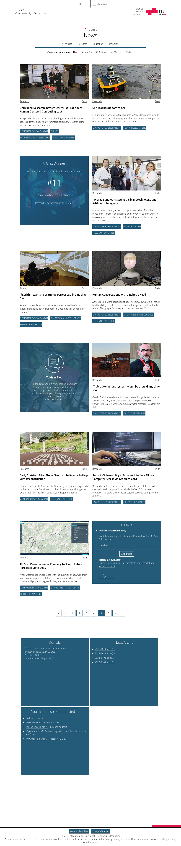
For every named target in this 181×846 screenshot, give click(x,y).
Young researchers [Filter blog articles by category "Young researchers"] (134, 127)
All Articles (67, 43)
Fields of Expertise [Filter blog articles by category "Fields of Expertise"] (63, 137)
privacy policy (112, 839)
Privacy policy (102, 575)
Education (98, 43)
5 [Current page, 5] (101, 613)
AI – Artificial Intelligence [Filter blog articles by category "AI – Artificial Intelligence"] (35, 137)
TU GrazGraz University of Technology (30, 11)
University (114, 43)
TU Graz (89, 29)
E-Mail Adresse (107, 544)
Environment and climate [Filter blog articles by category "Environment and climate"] (65, 587)
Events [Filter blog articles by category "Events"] (54, 131)
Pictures (103, 52)
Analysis (101, 835)
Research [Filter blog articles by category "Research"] (24, 101)
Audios (88, 52)
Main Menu (100, 4)
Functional (88, 835)
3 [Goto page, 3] (86, 613)
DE (80, 4)
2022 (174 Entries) (104, 662)
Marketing (114, 835)
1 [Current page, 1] (72, 613)
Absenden (126, 554)
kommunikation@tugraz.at (37, 658)
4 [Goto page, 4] (94, 613)
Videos (130, 52)
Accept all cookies (79, 831)
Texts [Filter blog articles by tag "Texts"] (84, 101)
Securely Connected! (54, 195)
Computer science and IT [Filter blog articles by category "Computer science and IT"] (34, 131)
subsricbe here (106, 566)
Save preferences (100, 831)
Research (82, 43)
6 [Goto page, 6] (108, 613)
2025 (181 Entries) (104, 649)
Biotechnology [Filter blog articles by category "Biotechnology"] (132, 226)
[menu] (61, 52)
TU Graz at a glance (36, 738)
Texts (116, 52)
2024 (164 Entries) (104, 653)
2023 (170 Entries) (104, 657)
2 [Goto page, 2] (79, 613)
